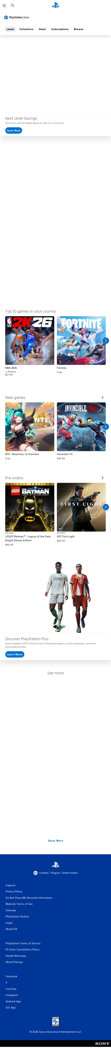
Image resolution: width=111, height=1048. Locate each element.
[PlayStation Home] (55, 5)
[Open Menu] (4, 5)
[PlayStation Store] (17, 17)
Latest (10, 29)
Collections (26, 29)
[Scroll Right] (106, 340)
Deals (42, 29)
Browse (78, 29)
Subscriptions (60, 29)
